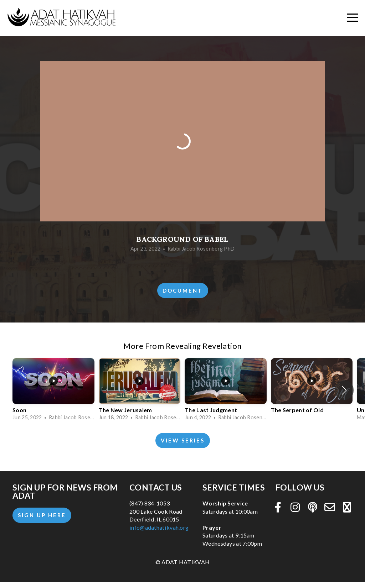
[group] (53, 390)
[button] (344, 390)
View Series (183, 440)
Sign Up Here (42, 515)
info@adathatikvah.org (159, 527)
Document (183, 290)
